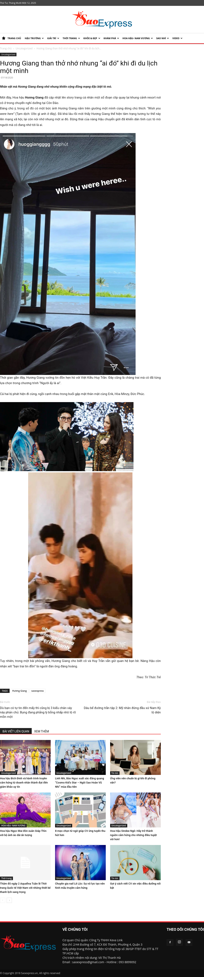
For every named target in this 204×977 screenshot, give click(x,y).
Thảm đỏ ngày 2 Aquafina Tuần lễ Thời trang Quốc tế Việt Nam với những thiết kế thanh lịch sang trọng (25, 888)
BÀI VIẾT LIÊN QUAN (16, 731)
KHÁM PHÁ (111, 38)
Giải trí (53, 38)
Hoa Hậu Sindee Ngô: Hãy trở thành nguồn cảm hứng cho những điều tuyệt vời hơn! (133, 835)
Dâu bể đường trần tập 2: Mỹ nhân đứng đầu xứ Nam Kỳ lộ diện (122, 710)
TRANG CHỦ (11, 38)
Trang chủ (6, 48)
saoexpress (37, 690)
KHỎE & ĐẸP (91, 38)
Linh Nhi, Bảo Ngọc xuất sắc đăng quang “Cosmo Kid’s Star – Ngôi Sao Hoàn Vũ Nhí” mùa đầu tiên (79, 782)
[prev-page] (2, 900)
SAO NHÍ (162, 38)
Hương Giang (19, 690)
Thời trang (71, 38)
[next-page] (9, 900)
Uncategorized (24, 48)
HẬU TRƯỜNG (34, 38)
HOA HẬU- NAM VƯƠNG (137, 38)
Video (177, 38)
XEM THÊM (41, 731)
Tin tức (114, 773)
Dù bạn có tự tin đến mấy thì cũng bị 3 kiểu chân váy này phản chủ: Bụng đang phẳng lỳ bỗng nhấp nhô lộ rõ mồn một (38, 712)
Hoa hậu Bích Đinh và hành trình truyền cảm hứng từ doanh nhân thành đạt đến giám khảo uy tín (24, 782)
